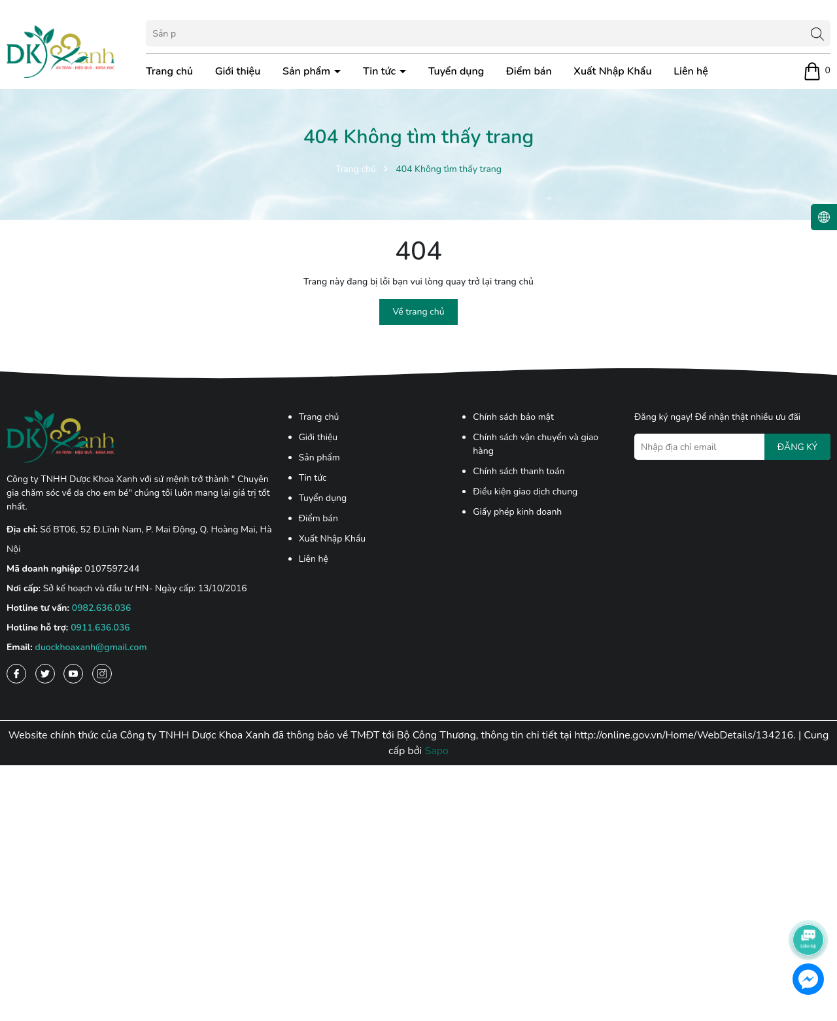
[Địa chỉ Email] (732, 447)
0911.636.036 (100, 627)
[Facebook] (16, 674)
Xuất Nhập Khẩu (612, 71)
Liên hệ (691, 71)
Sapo (436, 751)
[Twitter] (45, 674)
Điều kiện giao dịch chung (525, 491)
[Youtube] (73, 674)
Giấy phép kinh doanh (517, 512)
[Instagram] (102, 674)
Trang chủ (169, 71)
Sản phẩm (307, 71)
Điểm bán (529, 71)
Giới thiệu (238, 71)
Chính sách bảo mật (513, 417)
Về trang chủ (418, 311)
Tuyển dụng (456, 71)
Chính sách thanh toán (518, 471)
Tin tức (380, 71)
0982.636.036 (101, 608)
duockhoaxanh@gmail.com (91, 647)
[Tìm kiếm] (817, 33)
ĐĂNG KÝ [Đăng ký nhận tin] (797, 447)
